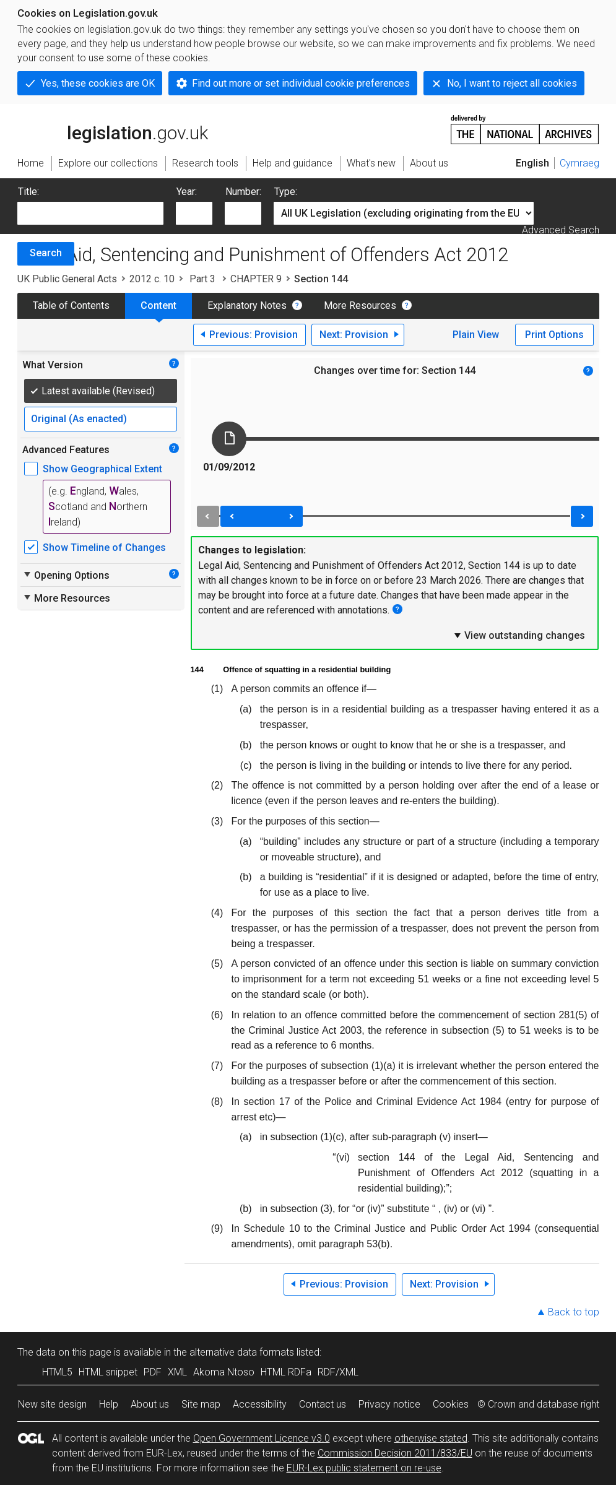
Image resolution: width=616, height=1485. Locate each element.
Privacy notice (389, 1404)
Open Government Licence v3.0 (261, 1438)
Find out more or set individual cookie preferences (301, 83)
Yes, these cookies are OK (98, 83)
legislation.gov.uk (112, 129)
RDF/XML (338, 1372)
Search (46, 253)
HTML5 (57, 1372)
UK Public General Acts (67, 279)
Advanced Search (560, 230)
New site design (52, 1404)
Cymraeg (579, 163)
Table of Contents (71, 305)
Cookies (451, 1404)
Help (108, 1404)
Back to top (573, 1312)
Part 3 (202, 279)
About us (150, 1404)
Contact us (322, 1404)
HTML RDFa (286, 1372)
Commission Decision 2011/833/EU (395, 1453)
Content (158, 305)
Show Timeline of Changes (104, 547)
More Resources (360, 305)
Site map (200, 1404)
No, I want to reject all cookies (512, 83)
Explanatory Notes (247, 305)
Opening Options (66, 575)
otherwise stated (430, 1438)
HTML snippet (108, 1372)
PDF (153, 1372)
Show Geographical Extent (102, 469)
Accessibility (260, 1404)
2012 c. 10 (152, 279)
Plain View (476, 334)
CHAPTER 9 (256, 279)
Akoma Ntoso (223, 1372)
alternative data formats (241, 1352)
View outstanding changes (519, 635)
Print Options (554, 334)
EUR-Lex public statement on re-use (364, 1468)
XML (177, 1372)
